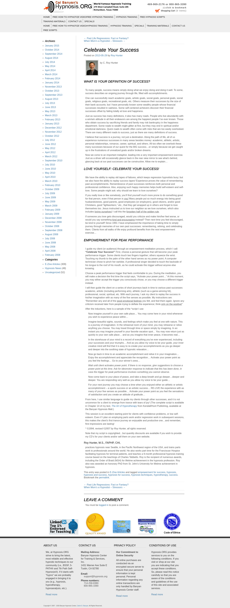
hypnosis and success (95, 475)
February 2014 (52, 78)
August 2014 (51, 58)
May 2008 (50, 246)
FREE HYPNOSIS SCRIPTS (152, 16)
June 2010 (50, 168)
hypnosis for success (119, 475)
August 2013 (51, 99)
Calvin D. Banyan (82, 606)
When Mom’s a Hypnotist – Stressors (104, 41)
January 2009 (52, 214)
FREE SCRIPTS (50, 30)
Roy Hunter (117, 55)
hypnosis (171, 472)
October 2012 (52, 136)
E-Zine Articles (117, 472)
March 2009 (51, 205)
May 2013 (50, 111)
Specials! (89, 21)
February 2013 (52, 119)
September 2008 (53, 230)
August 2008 (51, 234)
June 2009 (50, 197)
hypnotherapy (161, 475)
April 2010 (50, 177)
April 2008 (50, 251)
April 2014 (50, 70)
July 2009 (50, 193)
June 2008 (50, 242)
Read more (51, 594)
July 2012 (50, 140)
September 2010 (53, 160)
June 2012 (50, 144)
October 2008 (52, 226)
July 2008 (50, 238)
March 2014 (51, 74)
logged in (103, 505)
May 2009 (50, 201)
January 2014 (52, 82)
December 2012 (53, 127)
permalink (104, 477)
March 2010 (51, 181)
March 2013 (51, 115)
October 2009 (52, 189)
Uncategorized (52, 272)
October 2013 (52, 91)
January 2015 (52, 45)
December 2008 (53, 218)
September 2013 (53, 95)
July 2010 (50, 164)
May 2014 (50, 66)
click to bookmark (176, 7)
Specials (139, 25)
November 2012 (53, 132)
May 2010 (50, 173)
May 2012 (50, 148)
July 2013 (50, 103)
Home (46, 16)
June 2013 (50, 107)
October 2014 (52, 50)
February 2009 (52, 210)
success (173, 475)
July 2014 (50, 62)
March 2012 (51, 156)
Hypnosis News (53, 268)
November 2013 (53, 86)
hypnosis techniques (141, 475)
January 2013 (52, 123)
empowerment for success (151, 472)
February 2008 (52, 255)
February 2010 (52, 185)
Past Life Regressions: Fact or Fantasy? (106, 38)
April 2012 (50, 152)
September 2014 (53, 54)
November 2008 (53, 222)
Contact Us (75, 21)
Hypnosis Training (126, 16)
